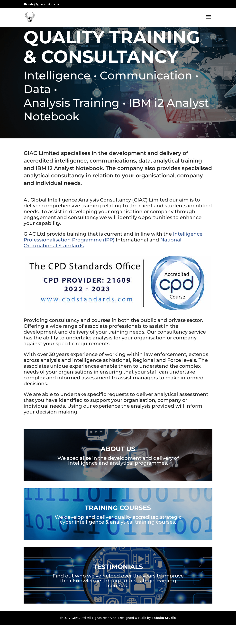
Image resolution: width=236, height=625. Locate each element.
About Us (118, 449)
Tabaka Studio (164, 618)
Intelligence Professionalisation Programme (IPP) (113, 237)
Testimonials (118, 567)
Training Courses (118, 508)
